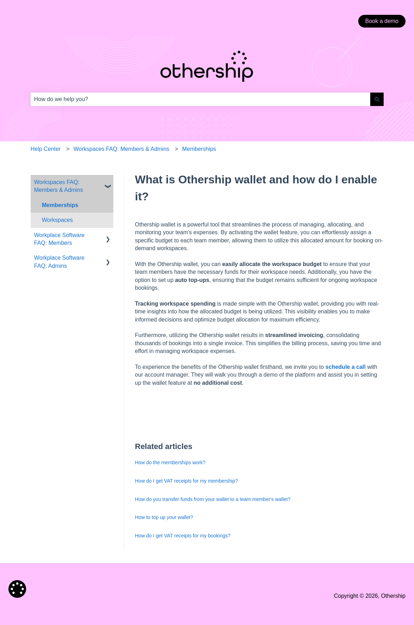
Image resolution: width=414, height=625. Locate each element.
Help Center (46, 149)
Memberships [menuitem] (60, 205)
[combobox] (200, 99)
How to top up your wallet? (164, 517)
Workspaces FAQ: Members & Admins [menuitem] (58, 186)
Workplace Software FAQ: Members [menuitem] (59, 239)
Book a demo (381, 21)
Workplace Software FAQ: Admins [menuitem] (59, 262)
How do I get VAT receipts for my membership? (186, 481)
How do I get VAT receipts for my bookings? (182, 535)
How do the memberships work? (170, 462)
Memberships (199, 149)
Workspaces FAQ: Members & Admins (121, 149)
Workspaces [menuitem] (57, 220)
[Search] (377, 99)
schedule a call (345, 367)
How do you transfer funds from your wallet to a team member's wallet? (212, 499)
